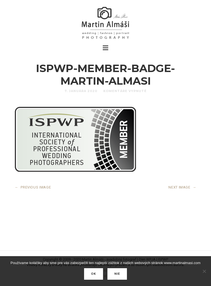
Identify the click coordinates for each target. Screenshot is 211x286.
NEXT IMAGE (182, 187)
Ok (93, 274)
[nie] (204, 271)
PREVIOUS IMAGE (33, 187)
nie (117, 274)
